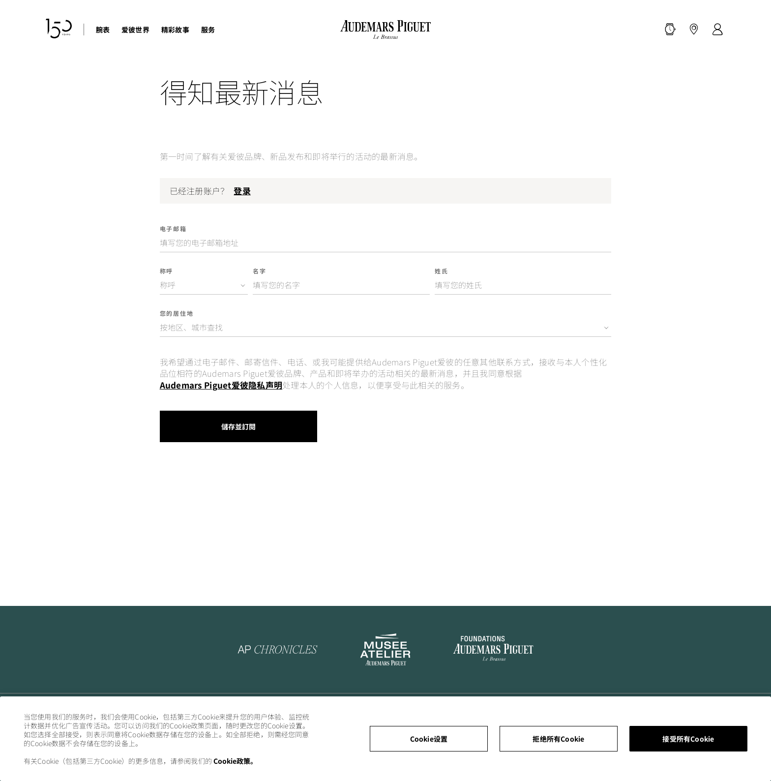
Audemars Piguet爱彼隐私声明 (221, 385)
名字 (260, 271)
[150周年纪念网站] (59, 30)
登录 (242, 191)
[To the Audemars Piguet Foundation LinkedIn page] (493, 649)
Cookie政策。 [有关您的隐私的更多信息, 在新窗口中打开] (235, 761)
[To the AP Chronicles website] (277, 649)
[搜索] (670, 29)
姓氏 (441, 271)
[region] (385, 738)
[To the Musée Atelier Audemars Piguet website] (385, 649)
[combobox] (204, 285)
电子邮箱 (173, 229)
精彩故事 (175, 29)
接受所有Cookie (688, 739)
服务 (208, 29)
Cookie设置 (429, 739)
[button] (670, 29)
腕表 (103, 29)
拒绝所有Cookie (558, 739)
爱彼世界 (135, 29)
